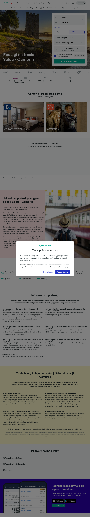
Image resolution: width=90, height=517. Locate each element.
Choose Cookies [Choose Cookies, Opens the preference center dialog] (48, 272)
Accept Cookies (62, 272)
